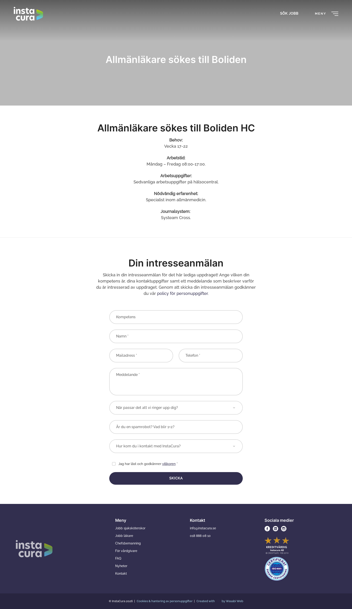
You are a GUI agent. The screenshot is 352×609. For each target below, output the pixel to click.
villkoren (169, 464)
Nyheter (121, 566)
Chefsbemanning (128, 543)
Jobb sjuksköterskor (130, 528)
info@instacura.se (203, 528)
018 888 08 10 (200, 536)
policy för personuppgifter (182, 293)
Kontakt (121, 573)
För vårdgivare (126, 551)
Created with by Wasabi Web (219, 601)
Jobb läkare (124, 536)
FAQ (118, 558)
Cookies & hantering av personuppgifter (165, 601)
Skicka (176, 478)
